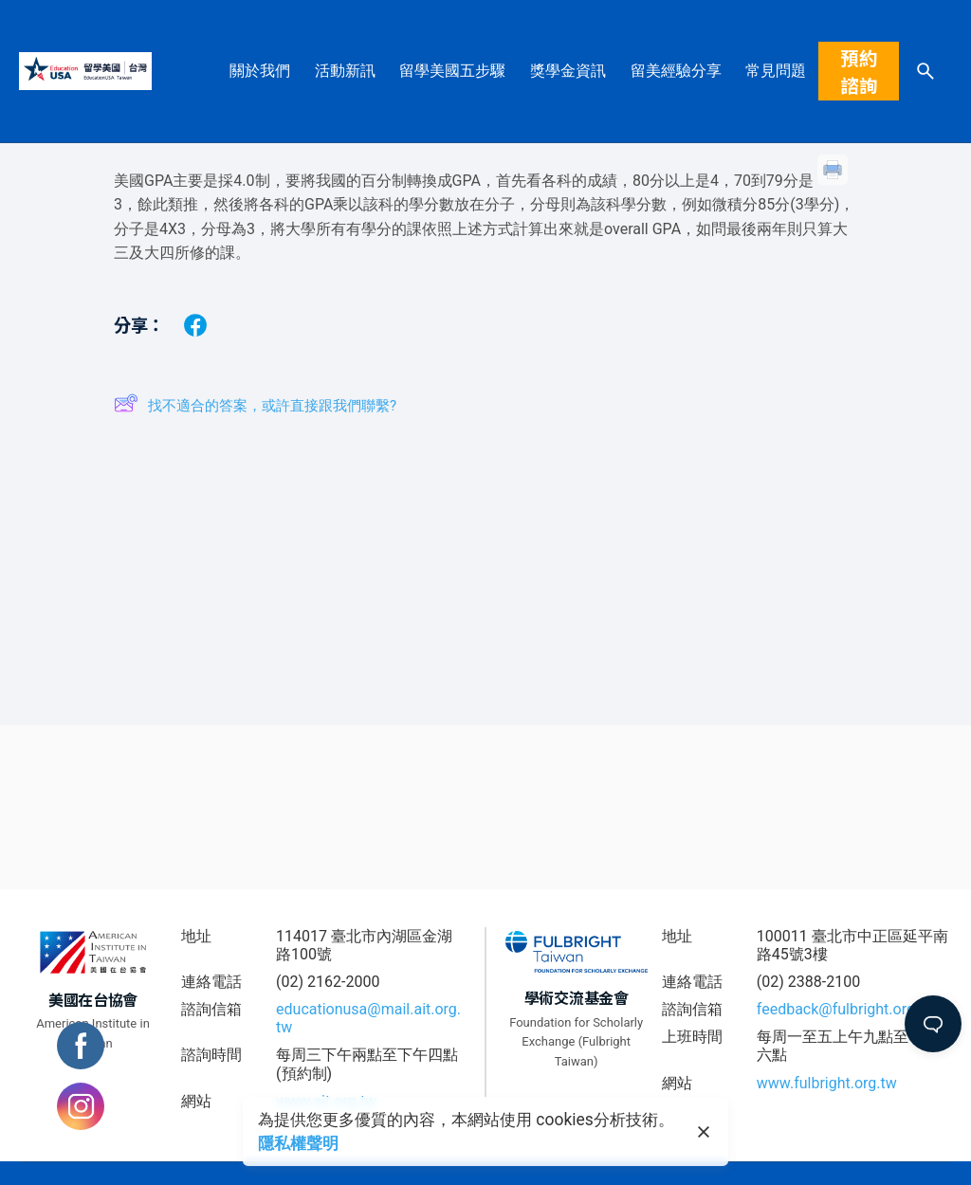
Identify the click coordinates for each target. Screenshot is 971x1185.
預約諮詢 (859, 71)
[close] (704, 1132)
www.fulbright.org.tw (827, 1083)
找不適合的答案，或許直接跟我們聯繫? (255, 406)
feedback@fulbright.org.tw (846, 1009)
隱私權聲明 (298, 1143)
